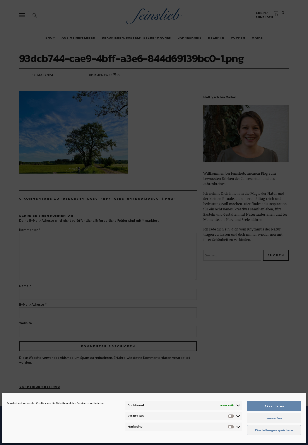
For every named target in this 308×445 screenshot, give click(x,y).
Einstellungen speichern (274, 430)
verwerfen (274, 418)
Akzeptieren (274, 406)
